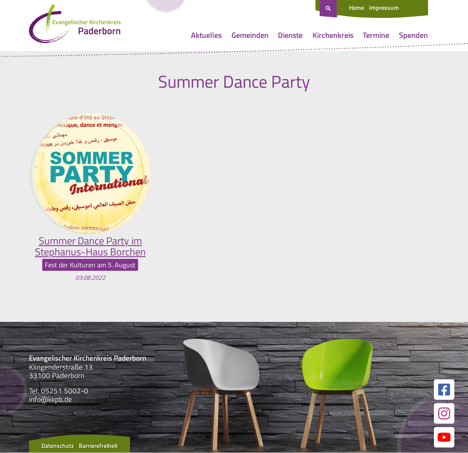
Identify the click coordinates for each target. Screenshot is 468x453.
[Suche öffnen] (329, 9)
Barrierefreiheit (98, 446)
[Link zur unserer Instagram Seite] (444, 414)
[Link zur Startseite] (75, 25)
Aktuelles (206, 35)
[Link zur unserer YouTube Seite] (444, 437)
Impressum (384, 7)
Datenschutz (57, 446)
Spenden (413, 35)
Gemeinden (250, 35)
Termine (376, 35)
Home (356, 7)
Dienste (290, 35)
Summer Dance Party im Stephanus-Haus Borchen (90, 246)
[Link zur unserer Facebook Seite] (444, 390)
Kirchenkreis (332, 35)
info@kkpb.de (50, 399)
